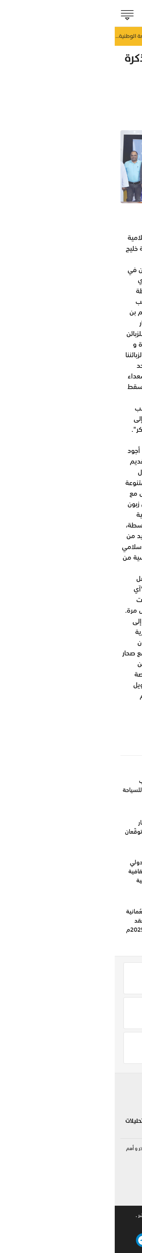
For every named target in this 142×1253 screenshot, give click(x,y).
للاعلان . (100, 1215)
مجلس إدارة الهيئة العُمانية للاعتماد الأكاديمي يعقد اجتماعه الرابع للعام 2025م (45, 920)
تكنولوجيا (51, 1103)
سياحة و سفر (46, 1086)
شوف (94, 1086)
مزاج (95, 1112)
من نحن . (127, 1215)
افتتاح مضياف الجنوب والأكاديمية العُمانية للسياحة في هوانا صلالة (43, 790)
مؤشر (126, 103)
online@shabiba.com (112, 1196)
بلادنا (126, 1086)
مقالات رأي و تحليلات (37, 1121)
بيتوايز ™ (38, 1225)
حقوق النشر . (33, 1215)
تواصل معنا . (68, 1215)
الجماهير (121, 1125)
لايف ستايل (87, 1099)
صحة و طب (87, 1125)
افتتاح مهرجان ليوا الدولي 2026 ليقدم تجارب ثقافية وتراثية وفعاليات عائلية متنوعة (46, 875)
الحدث (125, 1099)
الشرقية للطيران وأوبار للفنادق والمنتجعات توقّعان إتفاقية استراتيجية (44, 831)
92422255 (122, 1173)
